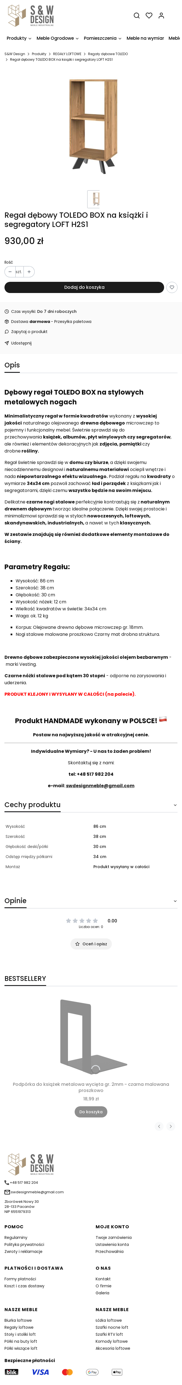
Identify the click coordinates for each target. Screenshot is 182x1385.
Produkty (39, 53)
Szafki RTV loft (109, 1334)
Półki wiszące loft (20, 1348)
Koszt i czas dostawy (24, 1286)
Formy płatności (20, 1279)
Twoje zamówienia (114, 1237)
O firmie (104, 1286)
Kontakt (103, 1279)
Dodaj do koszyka (84, 287)
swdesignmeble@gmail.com (100, 785)
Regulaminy (15, 1237)
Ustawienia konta (112, 1244)
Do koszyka (91, 1112)
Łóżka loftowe (109, 1320)
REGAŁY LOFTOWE (67, 53)
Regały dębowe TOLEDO (108, 53)
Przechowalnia (110, 1251)
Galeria (102, 1293)
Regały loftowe (19, 1327)
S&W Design (14, 53)
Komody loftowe (112, 1341)
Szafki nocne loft (112, 1327)
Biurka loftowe (18, 1320)
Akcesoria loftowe (113, 1348)
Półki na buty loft (20, 1341)
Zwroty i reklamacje (23, 1251)
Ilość (8, 262)
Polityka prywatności (24, 1244)
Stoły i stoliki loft (20, 1334)
